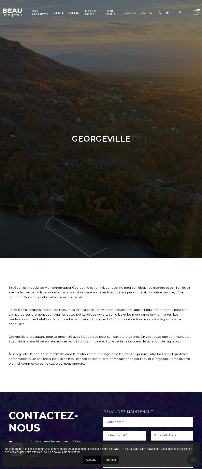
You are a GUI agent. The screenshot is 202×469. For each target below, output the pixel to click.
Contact (147, 12)
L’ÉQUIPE (130, 12)
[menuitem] (179, 12)
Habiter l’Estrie (110, 12)
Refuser (111, 459)
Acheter (74, 12)
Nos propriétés (40, 12)
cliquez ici (74, 452)
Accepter (91, 459)
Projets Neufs (91, 12)
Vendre (58, 12)
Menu (196, 12)
